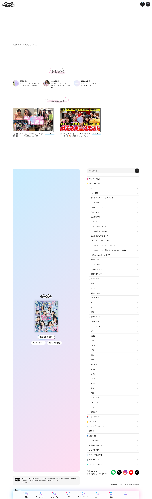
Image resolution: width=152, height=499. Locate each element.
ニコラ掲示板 (94, 450)
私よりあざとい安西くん (99, 236)
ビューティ (54, 495)
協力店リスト (93, 460)
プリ (92, 331)
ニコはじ (94, 222)
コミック (94, 379)
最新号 (90, 431)
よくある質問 (112, 478)
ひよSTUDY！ (95, 217)
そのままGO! (95, 212)
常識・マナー (95, 350)
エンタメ (97, 495)
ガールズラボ (95, 326)
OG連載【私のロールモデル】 (101, 255)
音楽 (92, 393)
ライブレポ (95, 403)
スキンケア (95, 298)
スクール (69, 494)
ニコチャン (95, 398)
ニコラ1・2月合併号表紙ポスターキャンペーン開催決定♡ (26, 83)
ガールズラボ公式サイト (97, 464)
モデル (111, 495)
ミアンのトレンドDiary (99, 231)
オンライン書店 (54, 343)
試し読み (94, 364)
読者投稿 (91, 436)
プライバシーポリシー (93, 478)
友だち (93, 345)
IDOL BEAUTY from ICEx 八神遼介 (103, 245)
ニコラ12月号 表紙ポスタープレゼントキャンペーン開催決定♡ (56, 84)
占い (125, 495)
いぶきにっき (95, 265)
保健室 (93, 336)
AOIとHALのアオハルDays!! (101, 241)
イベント (94, 374)
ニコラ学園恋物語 (94, 455)
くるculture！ (95, 203)
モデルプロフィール (95, 426)
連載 (26, 495)
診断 (92, 360)
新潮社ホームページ (133, 478)
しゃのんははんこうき (99, 207)
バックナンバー (38, 343)
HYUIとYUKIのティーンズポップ (102, 198)
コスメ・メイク (96, 293)
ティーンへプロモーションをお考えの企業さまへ (124, 480)
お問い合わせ (121, 478)
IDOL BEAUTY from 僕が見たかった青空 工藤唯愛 (109, 250)
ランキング (92, 422)
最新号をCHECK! (46, 337)
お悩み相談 (95, 322)
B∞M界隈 (94, 193)
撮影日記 (94, 412)
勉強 (92, 312)
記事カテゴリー (94, 184)
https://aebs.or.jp (26, 482)
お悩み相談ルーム (95, 445)
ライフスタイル (83, 495)
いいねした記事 (94, 179)
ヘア (92, 303)
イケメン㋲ (95, 260)
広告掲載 (104, 478)
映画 (92, 388)
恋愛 (92, 355)
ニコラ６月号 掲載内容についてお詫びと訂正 (87, 83)
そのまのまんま (96, 269)
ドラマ (93, 383)
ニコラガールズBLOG (98, 226)
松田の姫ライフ (96, 274)
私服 (92, 284)
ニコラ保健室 (94, 441)
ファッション (40, 495)
